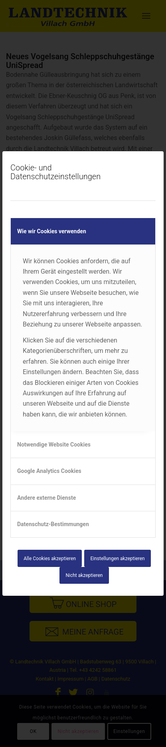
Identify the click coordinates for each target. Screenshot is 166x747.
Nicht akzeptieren (84, 575)
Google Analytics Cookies (49, 471)
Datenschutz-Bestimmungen (53, 524)
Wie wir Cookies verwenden (51, 231)
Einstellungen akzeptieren (117, 558)
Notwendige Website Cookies (54, 444)
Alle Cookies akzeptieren (50, 558)
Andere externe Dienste (46, 498)
